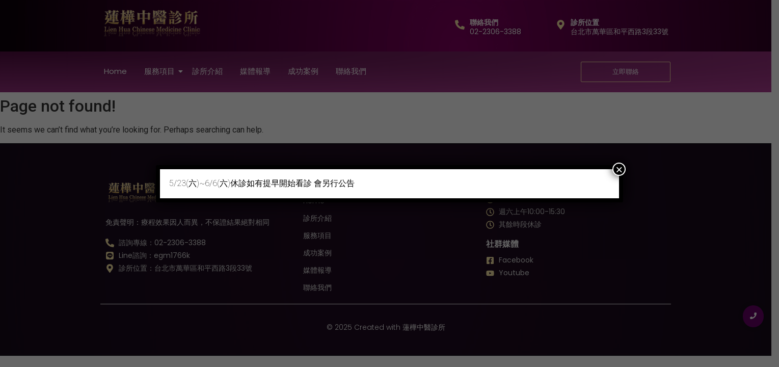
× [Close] (619, 169)
